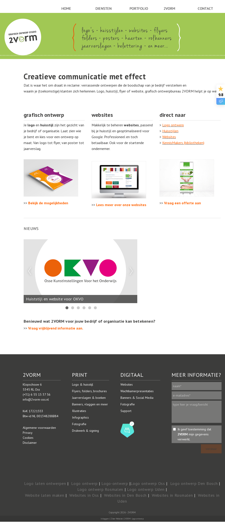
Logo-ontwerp (114, 483)
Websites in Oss (84, 495)
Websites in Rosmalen (172, 495)
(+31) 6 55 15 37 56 (36, 394)
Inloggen (105, 518)
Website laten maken (44, 495)
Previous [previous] (29, 271)
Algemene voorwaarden (39, 428)
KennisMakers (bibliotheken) (183, 142)
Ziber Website (116, 518)
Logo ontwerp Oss (147, 483)
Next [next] (131, 271)
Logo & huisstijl (82, 384)
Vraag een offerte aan (182, 203)
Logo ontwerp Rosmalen (100, 489)
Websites (169, 137)
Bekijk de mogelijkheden (48, 203)
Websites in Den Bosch (125, 495)
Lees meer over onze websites (121, 204)
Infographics (80, 417)
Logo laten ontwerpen (45, 483)
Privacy (27, 433)
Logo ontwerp (173, 125)
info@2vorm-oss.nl (36, 399)
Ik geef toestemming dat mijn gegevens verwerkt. (194, 434)
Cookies (28, 438)
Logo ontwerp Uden (145, 489)
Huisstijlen (170, 131)
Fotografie (79, 424)
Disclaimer (30, 443)
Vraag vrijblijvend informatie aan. (55, 328)
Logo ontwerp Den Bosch (194, 483)
